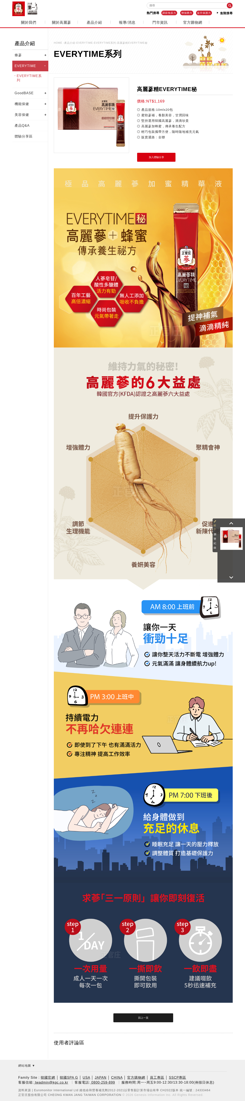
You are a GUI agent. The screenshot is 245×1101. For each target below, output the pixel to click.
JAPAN (100, 1077)
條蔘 (18, 55)
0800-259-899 (102, 1082)
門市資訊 (160, 22)
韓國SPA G (69, 1077)
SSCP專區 (177, 1077)
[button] (231, 523)
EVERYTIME (25, 65)
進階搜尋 (224, 13)
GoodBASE (24, 93)
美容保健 (22, 114)
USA (86, 1077)
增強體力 (186, 12)
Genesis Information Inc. (153, 1094)
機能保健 (22, 103)
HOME (58, 42)
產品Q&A (22, 125)
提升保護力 (204, 12)
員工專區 (157, 1077)
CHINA (116, 1077)
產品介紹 (94, 22)
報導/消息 (127, 22)
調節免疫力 (169, 12)
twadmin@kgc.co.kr (51, 1082)
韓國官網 (48, 1077)
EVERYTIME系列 (29, 78)
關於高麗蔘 (61, 22)
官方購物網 (192, 22)
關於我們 (28, 22)
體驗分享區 (24, 136)
